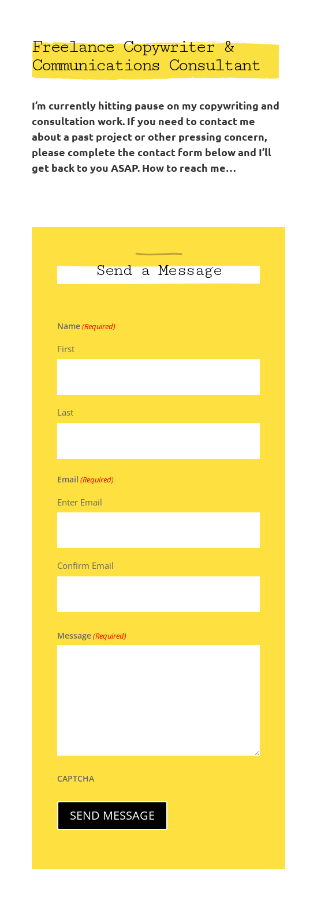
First (65, 348)
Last (65, 412)
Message (91, 635)
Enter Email (79, 502)
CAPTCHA (75, 778)
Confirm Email (85, 565)
